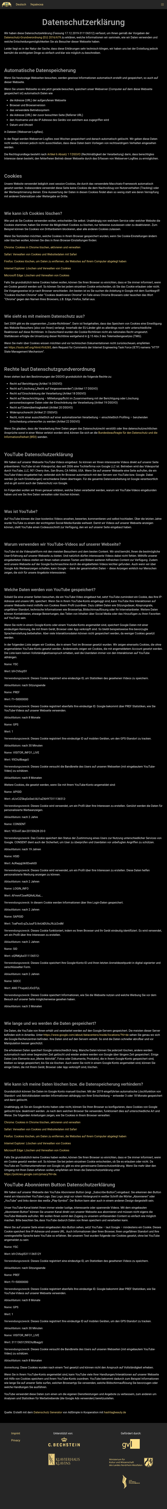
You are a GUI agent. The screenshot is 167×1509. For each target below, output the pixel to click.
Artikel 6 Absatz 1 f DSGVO (64, 154)
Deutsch (21, 4)
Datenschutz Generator (48, 1412)
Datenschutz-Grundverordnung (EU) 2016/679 (32, 37)
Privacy (15, 1440)
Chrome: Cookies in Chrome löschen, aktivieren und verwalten (42, 247)
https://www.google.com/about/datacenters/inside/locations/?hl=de (86, 1035)
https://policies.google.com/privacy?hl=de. (30, 1174)
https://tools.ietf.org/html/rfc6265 (30, 347)
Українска (36, 4)
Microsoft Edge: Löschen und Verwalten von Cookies (36, 275)
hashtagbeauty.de (115, 1412)
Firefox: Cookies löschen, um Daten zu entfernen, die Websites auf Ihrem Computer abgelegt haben (65, 261)
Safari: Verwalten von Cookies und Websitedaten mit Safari (40, 254)
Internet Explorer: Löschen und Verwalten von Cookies (37, 268)
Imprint (15, 1433)
